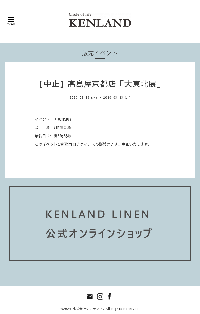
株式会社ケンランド (88, 308)
